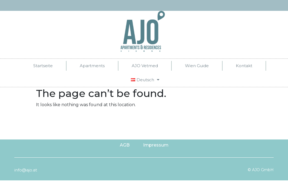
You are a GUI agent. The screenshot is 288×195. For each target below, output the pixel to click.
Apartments (92, 65)
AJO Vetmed (145, 65)
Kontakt (244, 65)
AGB (125, 145)
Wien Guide (197, 65)
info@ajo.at (25, 170)
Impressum (155, 145)
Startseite (43, 65)
